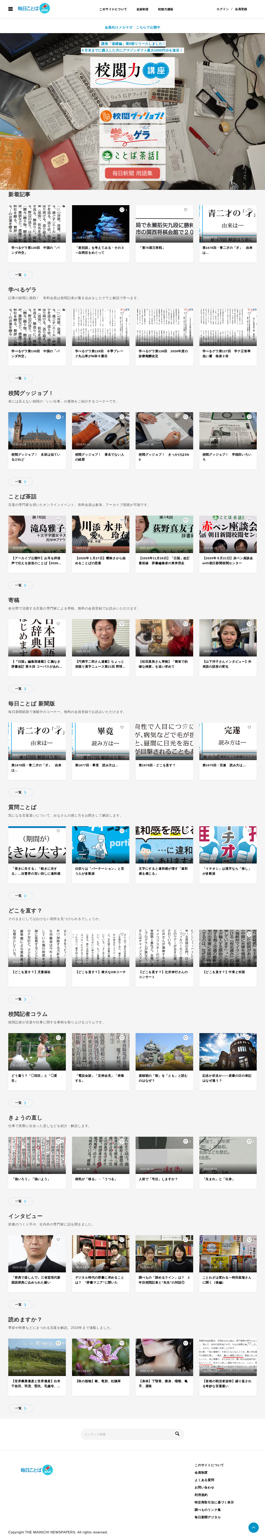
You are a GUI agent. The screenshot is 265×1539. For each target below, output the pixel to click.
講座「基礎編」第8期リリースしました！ (133, 44)
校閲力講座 (165, 9)
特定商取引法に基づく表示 (214, 1502)
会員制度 (142, 9)
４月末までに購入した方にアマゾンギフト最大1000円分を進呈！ (132, 50)
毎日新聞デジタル (208, 1517)
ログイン (223, 9)
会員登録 (241, 9)
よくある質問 (204, 1480)
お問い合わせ (204, 1487)
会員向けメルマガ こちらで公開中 (132, 27)
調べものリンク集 (208, 1509)
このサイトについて (113, 9)
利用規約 (201, 1495)
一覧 (18, 275)
